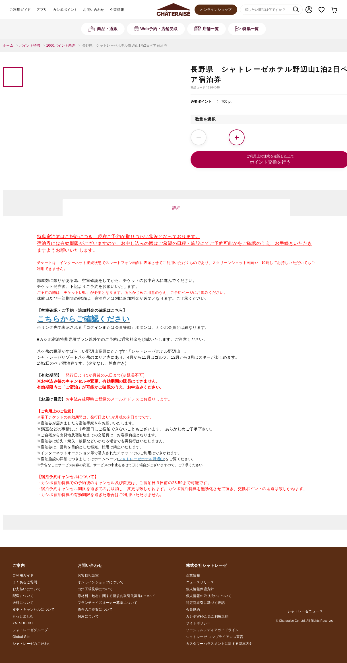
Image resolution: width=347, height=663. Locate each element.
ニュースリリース (200, 582)
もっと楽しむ (23, 616)
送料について (23, 603)
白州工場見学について (95, 589)
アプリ (41, 10)
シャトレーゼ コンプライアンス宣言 (214, 637)
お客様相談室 (88, 575)
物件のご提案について (95, 610)
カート (333, 9)
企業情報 (117, 10)
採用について (88, 616)
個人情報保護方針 (200, 589)
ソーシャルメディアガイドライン (212, 630)
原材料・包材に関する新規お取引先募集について (116, 596)
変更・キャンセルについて (34, 610)
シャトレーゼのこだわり (32, 644)
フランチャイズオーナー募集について (108, 603)
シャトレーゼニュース (305, 611)
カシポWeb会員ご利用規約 (207, 616)
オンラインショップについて (100, 582)
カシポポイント (65, 10)
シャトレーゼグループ (30, 630)
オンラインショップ (216, 10)
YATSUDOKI (23, 623)
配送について (23, 596)
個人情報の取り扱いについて (209, 596)
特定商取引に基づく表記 (205, 603)
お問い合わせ (93, 10)
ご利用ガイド (20, 10)
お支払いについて (27, 589)
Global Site (21, 637)
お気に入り (322, 10)
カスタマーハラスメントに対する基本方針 (219, 644)
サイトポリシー (198, 623)
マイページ (308, 9)
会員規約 (193, 610)
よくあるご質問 (25, 582)
